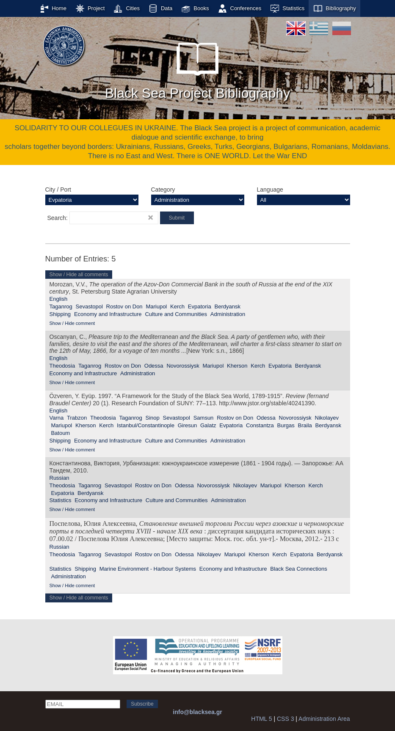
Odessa (153, 366)
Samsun (203, 418)
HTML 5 (261, 718)
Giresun (187, 425)
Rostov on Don (124, 306)
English (59, 299)
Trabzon (77, 418)
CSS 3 (285, 718)
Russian (59, 478)
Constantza (260, 425)
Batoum (60, 433)
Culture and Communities (176, 314)
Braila (305, 425)
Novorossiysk (182, 366)
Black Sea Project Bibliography (197, 67)
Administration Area (324, 718)
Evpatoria (199, 306)
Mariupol (156, 306)
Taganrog (61, 306)
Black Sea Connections (298, 569)
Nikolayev (327, 418)
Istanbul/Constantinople (145, 425)
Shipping (60, 314)
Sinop (153, 418)
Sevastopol (89, 306)
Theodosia (62, 366)
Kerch (177, 306)
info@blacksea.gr (197, 712)
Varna (57, 418)
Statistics (61, 500)
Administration (227, 314)
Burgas (286, 425)
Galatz (208, 425)
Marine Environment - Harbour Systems (147, 569)
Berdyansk (227, 306)
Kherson (237, 366)
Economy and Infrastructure (108, 314)
